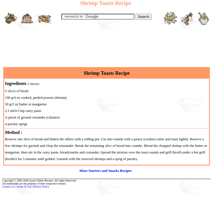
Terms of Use (23, 186)
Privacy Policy (41, 186)
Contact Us (8, 186)
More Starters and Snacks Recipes (105, 171)
